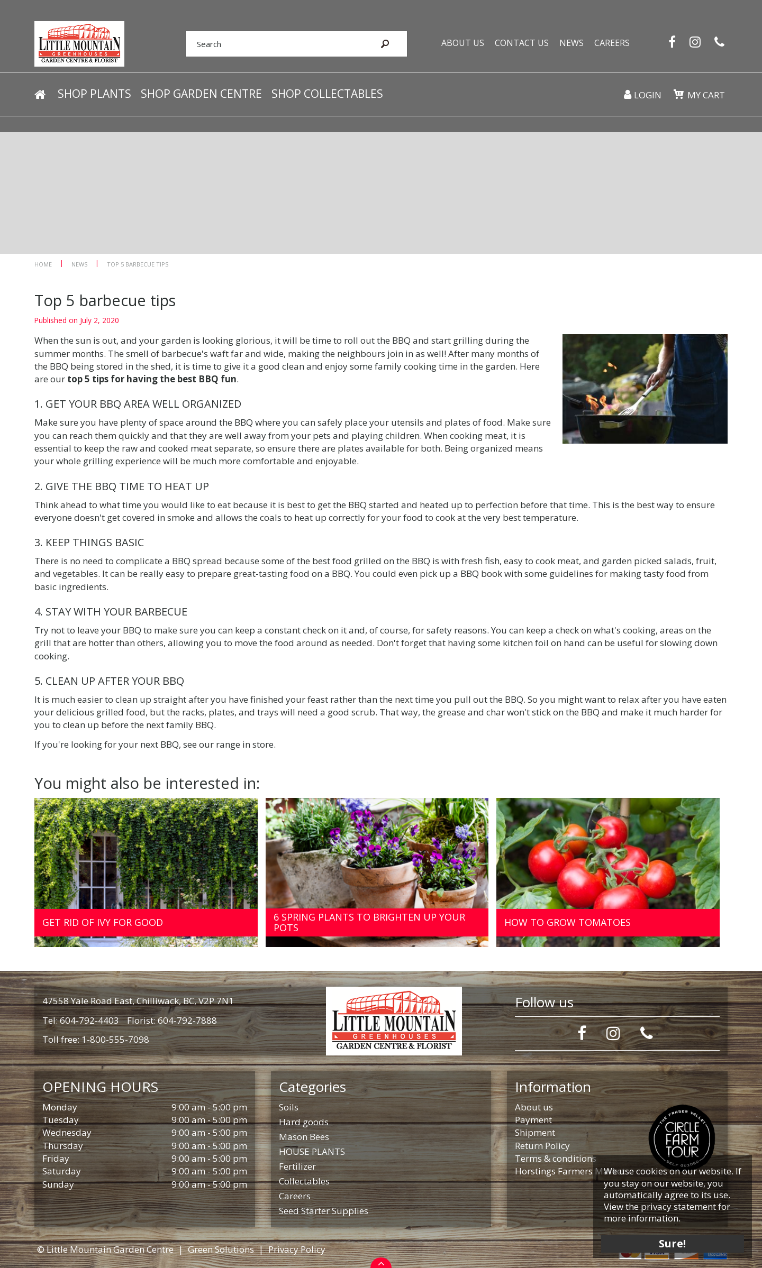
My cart (706, 95)
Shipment (535, 1132)
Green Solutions (221, 1249)
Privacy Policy (296, 1249)
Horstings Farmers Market (570, 1171)
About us (534, 1107)
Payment (533, 1120)
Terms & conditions (555, 1158)
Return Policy (542, 1146)
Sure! (672, 1243)
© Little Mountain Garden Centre (105, 1249)
